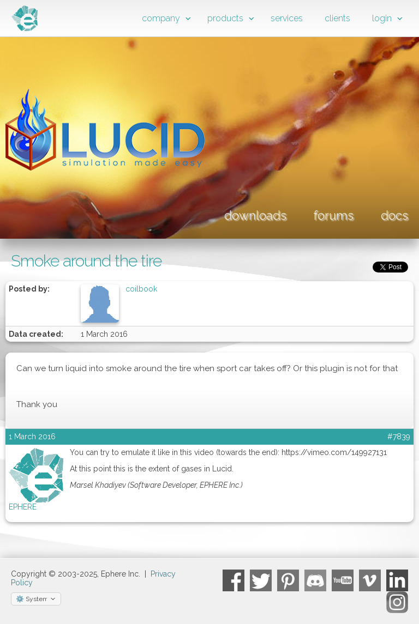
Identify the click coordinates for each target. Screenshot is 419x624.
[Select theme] (36, 598)
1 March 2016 (32, 436)
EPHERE (23, 506)
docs (394, 215)
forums (334, 215)
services (287, 18)
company (161, 18)
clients (337, 18)
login (382, 18)
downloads (255, 215)
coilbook (141, 288)
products (225, 18)
